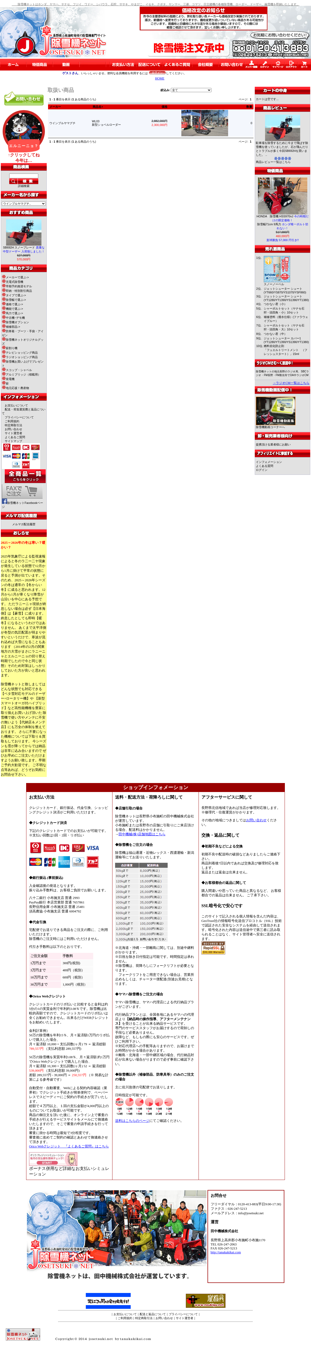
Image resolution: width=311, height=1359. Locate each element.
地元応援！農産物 (15, 388)
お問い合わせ (13, 429)
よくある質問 (264, 465)
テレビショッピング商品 (20, 352)
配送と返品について (153, 1314)
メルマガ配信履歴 (23, 524)
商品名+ (98, 106)
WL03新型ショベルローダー (108, 123)
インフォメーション (269, 461)
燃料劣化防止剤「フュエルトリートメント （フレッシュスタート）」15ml (285, 349)
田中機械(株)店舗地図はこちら (142, 834)
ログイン (261, 469)
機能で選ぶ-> (12, 308)
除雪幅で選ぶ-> (14, 299)
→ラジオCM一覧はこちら (291, 383)
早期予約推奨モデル (17, 286)
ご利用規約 (12, 421)
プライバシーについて (19, 417)
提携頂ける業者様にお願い (273, 444)
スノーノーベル (274, 284)
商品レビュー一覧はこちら (273, 161)
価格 (164, 106)
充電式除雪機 (12, 281)
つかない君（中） (275, 333)
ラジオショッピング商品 (20, 357)
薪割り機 (9, 348)
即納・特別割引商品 (17, 290)
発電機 (8, 379)
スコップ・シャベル (17, 370)
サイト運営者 (13, 433)
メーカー (55, 106)
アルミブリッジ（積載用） (21, 374)
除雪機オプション (15, 322)
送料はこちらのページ (132, 1121)
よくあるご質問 (15, 437)
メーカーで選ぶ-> (15, 277)
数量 (249, 106)
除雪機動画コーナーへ (275, 426)
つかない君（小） (275, 304)
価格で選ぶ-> (12, 304)
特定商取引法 (13, 425)
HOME (159, 78)
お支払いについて (16, 405)
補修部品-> (11, 326)
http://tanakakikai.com (226, 1252)
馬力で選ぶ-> (12, 313)
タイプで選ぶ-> (14, 295)
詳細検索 (24, 186)
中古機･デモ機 (13, 317)
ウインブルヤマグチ (62, 123)
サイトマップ (13, 441)
